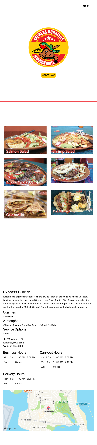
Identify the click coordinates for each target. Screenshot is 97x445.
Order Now (48, 75)
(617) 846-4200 (13, 346)
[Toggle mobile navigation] (93, 6)
